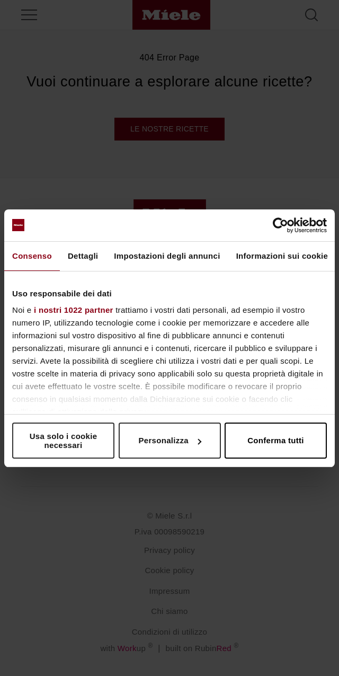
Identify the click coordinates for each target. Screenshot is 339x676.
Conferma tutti (275, 440)
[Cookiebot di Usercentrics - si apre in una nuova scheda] (280, 225)
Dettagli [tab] (83, 255)
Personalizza (170, 440)
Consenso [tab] (32, 255)
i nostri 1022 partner (73, 309)
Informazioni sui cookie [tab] (282, 255)
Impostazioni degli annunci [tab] (167, 255)
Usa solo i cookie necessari (63, 441)
